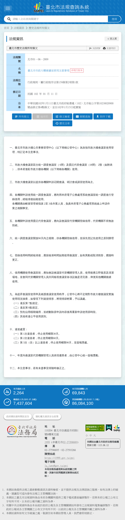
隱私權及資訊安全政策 (47, 416)
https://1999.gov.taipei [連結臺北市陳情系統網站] (60, 458)
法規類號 (17, 59)
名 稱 (20, 71)
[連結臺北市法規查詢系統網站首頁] (61, 7)
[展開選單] (8, 8)
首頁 (6, 28)
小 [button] (86, 435)
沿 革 (20, 105)
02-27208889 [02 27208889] (70, 442)
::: (2, 26)
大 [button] (94, 435)
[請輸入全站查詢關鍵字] (59, 19)
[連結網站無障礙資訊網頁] (95, 428)
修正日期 (17, 94)
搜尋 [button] (114, 19)
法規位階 (17, 82)
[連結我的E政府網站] (109, 428)
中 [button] (90, 435)
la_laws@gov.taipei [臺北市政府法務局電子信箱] (56, 465)
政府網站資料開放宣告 (17, 416)
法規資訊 (19, 28)
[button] (111, 39)
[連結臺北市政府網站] (116, 428)
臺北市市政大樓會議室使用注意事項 (48, 70)
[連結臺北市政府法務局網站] (22, 431)
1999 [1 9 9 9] (47, 442)
